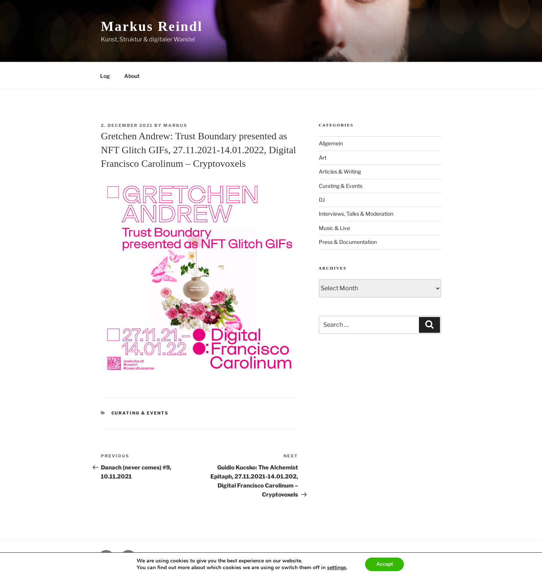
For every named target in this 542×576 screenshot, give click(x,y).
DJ (322, 200)
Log (105, 76)
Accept (384, 564)
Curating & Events (140, 413)
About (132, 76)
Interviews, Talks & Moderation (356, 213)
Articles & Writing (340, 171)
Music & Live (334, 228)
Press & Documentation (348, 242)
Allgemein (331, 143)
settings (336, 567)
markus (175, 125)
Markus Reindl (151, 26)
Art (322, 157)
